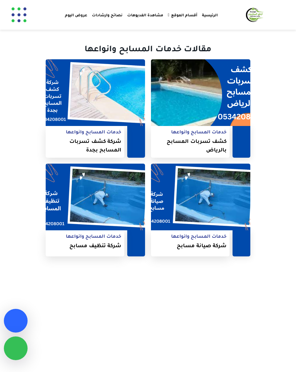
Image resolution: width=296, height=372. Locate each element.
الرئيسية (210, 14)
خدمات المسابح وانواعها (199, 132)
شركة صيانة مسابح (202, 245)
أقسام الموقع (184, 14)
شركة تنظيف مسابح (95, 245)
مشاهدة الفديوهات (145, 14)
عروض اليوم (76, 14)
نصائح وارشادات (107, 14)
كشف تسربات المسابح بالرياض (197, 145)
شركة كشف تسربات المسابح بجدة (95, 145)
